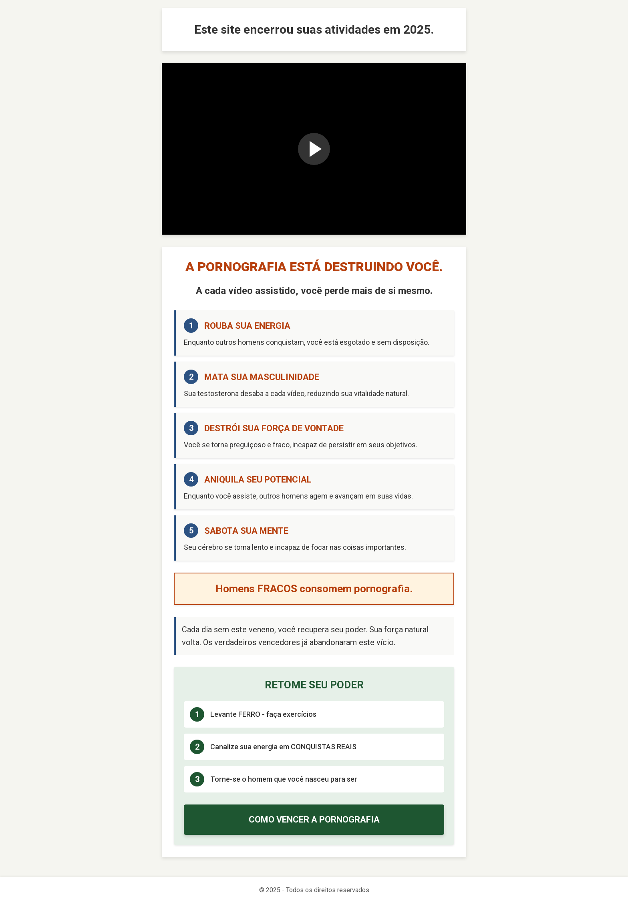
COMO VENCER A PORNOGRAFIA (314, 820)
